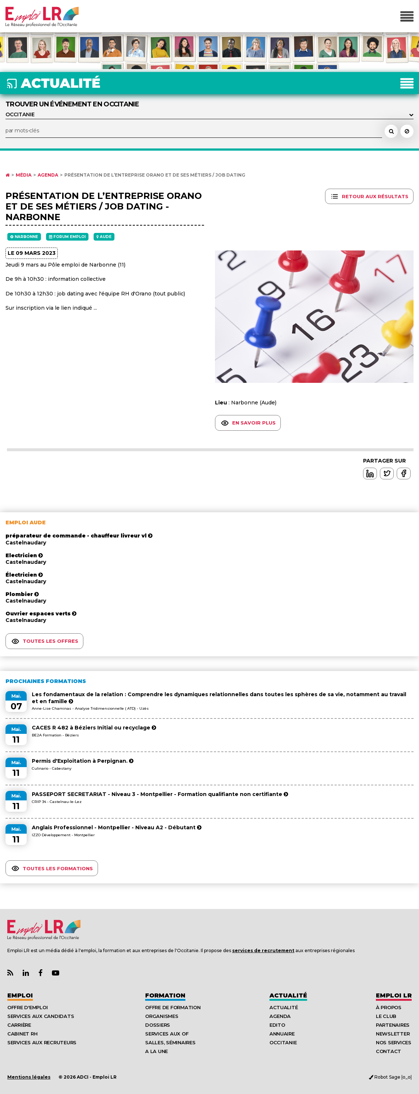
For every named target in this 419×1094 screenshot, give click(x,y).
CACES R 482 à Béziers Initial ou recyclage (94, 727)
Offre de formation (172, 1007)
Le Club (386, 1016)
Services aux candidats (40, 1016)
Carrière (19, 1025)
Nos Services (393, 1042)
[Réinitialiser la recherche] (407, 131)
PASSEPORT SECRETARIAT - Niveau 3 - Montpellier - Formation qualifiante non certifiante (160, 794)
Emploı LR (394, 995)
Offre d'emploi (27, 1007)
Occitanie (283, 1042)
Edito (277, 1025)
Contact (388, 1051)
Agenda (48, 175)
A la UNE (156, 1051)
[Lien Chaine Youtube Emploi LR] (55, 973)
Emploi (20, 995)
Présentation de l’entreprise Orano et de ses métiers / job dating (154, 175)
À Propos (388, 1007)
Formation (165, 995)
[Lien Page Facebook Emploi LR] (40, 973)
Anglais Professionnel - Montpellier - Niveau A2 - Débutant (116, 827)
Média (23, 175)
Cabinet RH (22, 1034)
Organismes (161, 1016)
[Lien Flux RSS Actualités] (10, 973)
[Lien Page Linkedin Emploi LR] (26, 973)
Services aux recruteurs (41, 1042)
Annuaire (282, 1034)
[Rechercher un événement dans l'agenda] (391, 131)
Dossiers (157, 1025)
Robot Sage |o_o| (390, 1077)
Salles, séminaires (170, 1042)
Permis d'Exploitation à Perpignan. (82, 761)
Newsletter (392, 1034)
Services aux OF (166, 1034)
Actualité (288, 995)
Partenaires (392, 1025)
